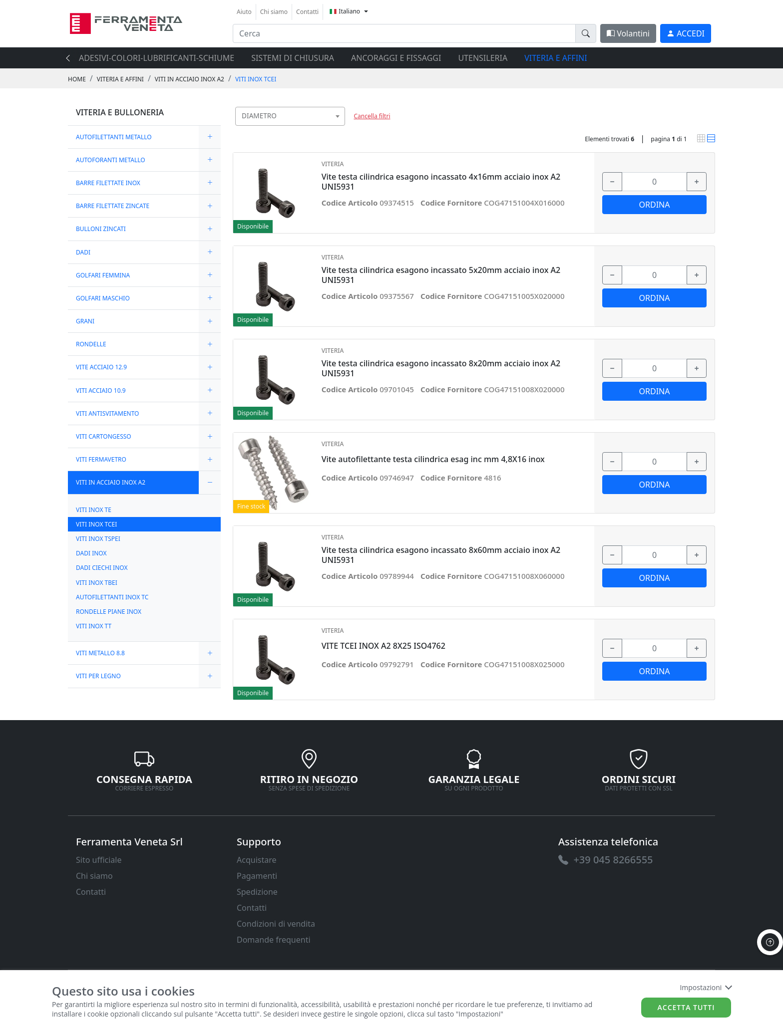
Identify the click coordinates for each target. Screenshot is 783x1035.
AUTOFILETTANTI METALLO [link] (114, 137)
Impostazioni (705, 987)
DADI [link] (83, 252)
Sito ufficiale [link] (99, 859)
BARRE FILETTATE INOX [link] (108, 183)
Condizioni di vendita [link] (276, 923)
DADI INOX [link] (91, 553)
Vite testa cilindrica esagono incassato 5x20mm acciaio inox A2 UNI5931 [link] (441, 274)
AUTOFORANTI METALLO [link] (110, 160)
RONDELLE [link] (91, 344)
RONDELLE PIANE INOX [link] (108, 611)
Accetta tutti (686, 1007)
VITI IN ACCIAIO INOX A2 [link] (189, 79)
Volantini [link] (628, 33)
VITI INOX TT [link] (93, 626)
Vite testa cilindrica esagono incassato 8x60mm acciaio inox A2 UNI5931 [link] (441, 554)
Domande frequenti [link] (274, 939)
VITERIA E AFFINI (555, 57)
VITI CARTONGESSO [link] (103, 436)
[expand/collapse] (210, 137)
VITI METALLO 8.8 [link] (100, 653)
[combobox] (290, 116)
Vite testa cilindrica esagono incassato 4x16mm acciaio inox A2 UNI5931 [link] (441, 181)
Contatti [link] (307, 11)
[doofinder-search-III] (585, 33)
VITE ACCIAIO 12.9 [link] (101, 367)
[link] (126, 22)
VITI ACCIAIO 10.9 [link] (101, 390)
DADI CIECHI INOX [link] (101, 567)
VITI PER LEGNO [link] (98, 676)
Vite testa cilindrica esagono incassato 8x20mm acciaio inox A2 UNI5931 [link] (441, 368)
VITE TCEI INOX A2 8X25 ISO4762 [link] (383, 646)
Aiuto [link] (244, 11)
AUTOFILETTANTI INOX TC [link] (112, 597)
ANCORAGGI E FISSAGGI (396, 57)
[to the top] (770, 942)
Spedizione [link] (257, 891)
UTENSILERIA (482, 57)
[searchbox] (339, 128)
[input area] (404, 33)
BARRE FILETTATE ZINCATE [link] (112, 206)
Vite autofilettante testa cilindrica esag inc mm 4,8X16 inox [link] (433, 459)
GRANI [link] (85, 321)
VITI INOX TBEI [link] (96, 582)
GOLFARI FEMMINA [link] (103, 275)
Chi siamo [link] (274, 11)
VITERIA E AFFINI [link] (120, 79)
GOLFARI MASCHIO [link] (103, 298)
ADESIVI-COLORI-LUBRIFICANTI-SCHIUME (156, 57)
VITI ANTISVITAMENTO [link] (107, 413)
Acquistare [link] (257, 859)
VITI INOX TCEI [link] (255, 79)
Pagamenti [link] (257, 875)
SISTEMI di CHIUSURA (292, 57)
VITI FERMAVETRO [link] (101, 459)
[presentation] (71, 57)
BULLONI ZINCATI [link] (101, 229)
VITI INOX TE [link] (93, 510)
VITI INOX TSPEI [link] (98, 538)
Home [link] (77, 79)
